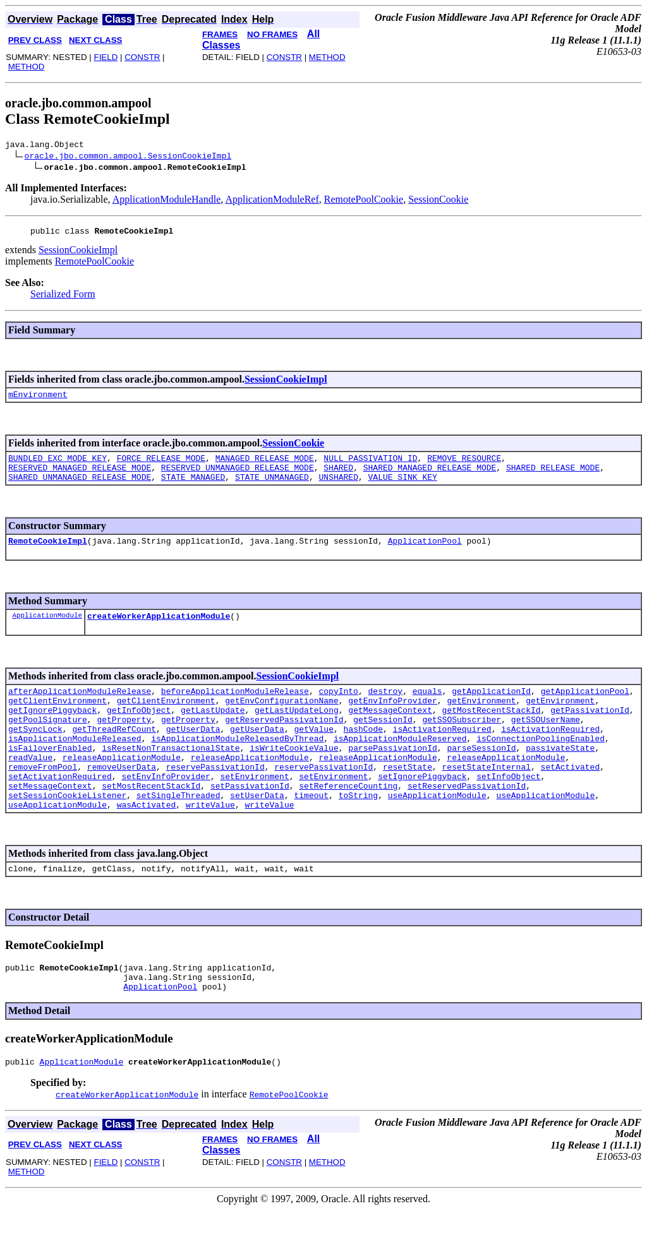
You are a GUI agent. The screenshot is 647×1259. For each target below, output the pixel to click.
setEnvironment (254, 810)
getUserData (193, 753)
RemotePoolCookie (363, 201)
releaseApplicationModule (122, 787)
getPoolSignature (47, 742)
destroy (385, 707)
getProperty (124, 742)
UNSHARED (338, 488)
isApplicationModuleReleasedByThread (237, 764)
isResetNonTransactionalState (170, 776)
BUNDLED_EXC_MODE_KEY (57, 465)
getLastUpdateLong (297, 730)
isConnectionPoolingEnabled (540, 764)
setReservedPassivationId (467, 821)
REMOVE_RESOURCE (464, 465)
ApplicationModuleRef (271, 201)
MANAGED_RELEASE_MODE (264, 465)
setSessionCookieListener (67, 832)
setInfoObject (508, 810)
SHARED (338, 476)
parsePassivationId (392, 776)
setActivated (570, 798)
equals (427, 707)
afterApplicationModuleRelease (79, 707)
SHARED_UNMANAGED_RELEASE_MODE (79, 488)
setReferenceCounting (348, 821)
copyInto (338, 707)
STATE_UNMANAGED (272, 488)
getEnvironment (481, 719)
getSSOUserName (545, 742)
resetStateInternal (486, 798)
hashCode (363, 753)
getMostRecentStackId (491, 730)
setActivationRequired (60, 810)
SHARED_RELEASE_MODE (553, 476)
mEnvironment (38, 399)
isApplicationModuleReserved (400, 764)
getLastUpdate (213, 730)
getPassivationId (589, 730)
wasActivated (146, 844)
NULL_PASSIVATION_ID (370, 465)
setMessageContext (50, 821)
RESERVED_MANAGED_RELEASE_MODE (79, 476)
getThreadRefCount (114, 753)
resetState (407, 798)
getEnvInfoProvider (392, 719)
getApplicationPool (585, 707)
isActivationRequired (442, 753)
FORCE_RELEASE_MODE (161, 465)
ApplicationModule (47, 630)
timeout (311, 832)
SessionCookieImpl (78, 253)
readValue (30, 787)
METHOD (26, 66)
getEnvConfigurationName (281, 719)
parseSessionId (481, 776)
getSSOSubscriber (461, 742)
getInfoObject (139, 730)
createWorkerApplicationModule (158, 630)
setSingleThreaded (178, 832)
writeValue (210, 844)
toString (358, 832)
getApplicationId (491, 707)
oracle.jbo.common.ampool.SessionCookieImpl (128, 157)
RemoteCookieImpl (47, 553)
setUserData (257, 832)
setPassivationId (249, 821)
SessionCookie (438, 201)
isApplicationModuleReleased (75, 764)
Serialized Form (62, 297)
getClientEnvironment (57, 719)
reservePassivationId (215, 798)
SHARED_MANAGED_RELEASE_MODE (430, 476)
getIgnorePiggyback (52, 730)
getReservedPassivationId (284, 742)
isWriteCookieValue (294, 776)
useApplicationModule (437, 832)
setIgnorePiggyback (422, 810)
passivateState (560, 776)
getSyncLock (35, 753)
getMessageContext (390, 730)
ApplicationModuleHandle (166, 201)
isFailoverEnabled (50, 776)
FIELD (106, 57)
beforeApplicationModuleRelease (235, 707)
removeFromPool (42, 798)
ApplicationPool (425, 553)
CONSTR (142, 57)
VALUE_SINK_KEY (402, 488)
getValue (313, 753)
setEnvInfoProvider (165, 810)
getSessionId (383, 742)
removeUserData (121, 798)
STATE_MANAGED (193, 488)
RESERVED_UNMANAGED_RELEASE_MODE (237, 476)
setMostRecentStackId (151, 821)
